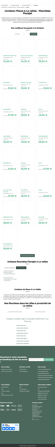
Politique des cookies (42, 395)
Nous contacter (22, 389)
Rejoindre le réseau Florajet (7, 395)
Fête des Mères (22, 369)
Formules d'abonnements (43, 373)
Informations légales (42, 387)
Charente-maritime (20, 7)
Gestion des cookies (42, 397)
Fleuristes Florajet (12, 7)
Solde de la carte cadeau (6, 369)
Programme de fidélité (24, 391)
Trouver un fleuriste (5, 391)
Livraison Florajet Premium (44, 379)
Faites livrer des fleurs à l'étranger (45, 375)
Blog (2, 393)
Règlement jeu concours (43, 393)
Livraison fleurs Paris (21, 325)
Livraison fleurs (4, 7)
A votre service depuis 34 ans (44, 369)
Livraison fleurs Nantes (21, 338)
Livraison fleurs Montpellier (22, 343)
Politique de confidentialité (43, 391)
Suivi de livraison (4, 387)
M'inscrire (49, 359)
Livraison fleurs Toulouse (22, 333)
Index (2, 389)
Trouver (33, 34)
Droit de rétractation (42, 399)
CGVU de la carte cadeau (6, 371)
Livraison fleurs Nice (21, 335)
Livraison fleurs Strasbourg (22, 341)
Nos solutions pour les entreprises (45, 377)
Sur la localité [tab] (9, 267)
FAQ (20, 387)
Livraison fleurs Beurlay (40, 311)
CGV (39, 389)
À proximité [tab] (21, 267)
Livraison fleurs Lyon (21, 330)
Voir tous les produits (27, 255)
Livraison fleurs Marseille (22, 328)
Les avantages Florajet (43, 371)
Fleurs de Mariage (23, 371)
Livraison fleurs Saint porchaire (15, 311)
